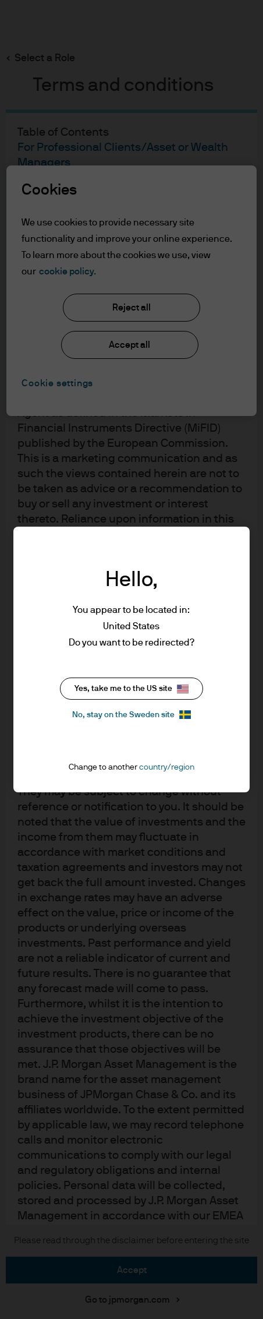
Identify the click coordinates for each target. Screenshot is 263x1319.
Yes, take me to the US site (131, 689)
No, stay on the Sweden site (131, 714)
